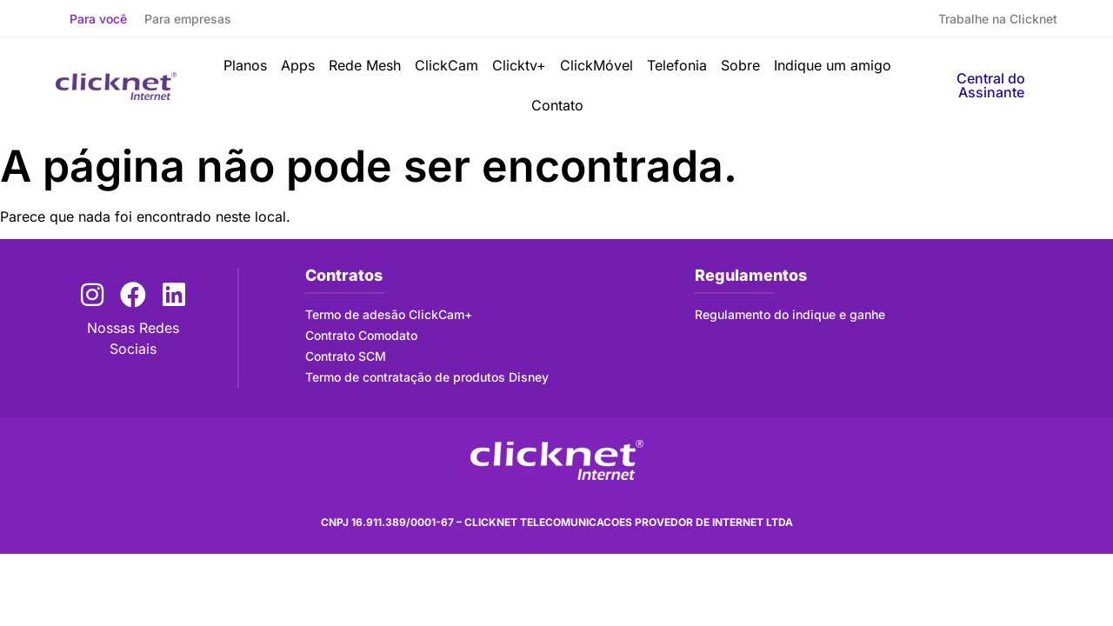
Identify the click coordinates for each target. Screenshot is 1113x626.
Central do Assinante (990, 85)
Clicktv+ (519, 65)
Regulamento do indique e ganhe (790, 314)
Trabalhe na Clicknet (997, 18)
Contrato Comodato (361, 335)
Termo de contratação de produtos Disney (427, 377)
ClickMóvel (596, 65)
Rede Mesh (365, 65)
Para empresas (187, 18)
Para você (98, 18)
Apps (298, 65)
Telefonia (677, 65)
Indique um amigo (832, 65)
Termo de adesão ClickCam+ (388, 314)
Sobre (740, 65)
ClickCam (446, 65)
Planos (245, 65)
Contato (557, 105)
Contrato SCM (345, 356)
